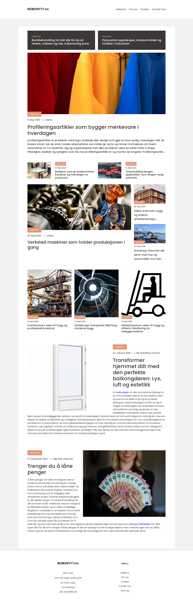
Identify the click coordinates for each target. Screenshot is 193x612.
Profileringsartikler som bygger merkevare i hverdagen (83, 130)
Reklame (121, 9)
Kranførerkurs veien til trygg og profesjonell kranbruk (47, 327)
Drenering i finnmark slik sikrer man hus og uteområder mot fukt (149, 255)
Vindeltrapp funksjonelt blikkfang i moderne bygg (96, 327)
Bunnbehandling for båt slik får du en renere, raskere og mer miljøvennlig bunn (60, 41)
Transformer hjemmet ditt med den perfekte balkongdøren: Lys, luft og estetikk (137, 372)
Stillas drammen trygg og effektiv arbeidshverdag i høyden (148, 215)
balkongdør (122, 392)
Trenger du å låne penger (50, 469)
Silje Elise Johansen (63, 459)
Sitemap (125, 590)
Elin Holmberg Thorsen (148, 353)
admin (49, 120)
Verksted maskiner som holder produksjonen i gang (76, 245)
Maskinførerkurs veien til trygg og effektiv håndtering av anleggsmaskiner (142, 328)
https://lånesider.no (143, 524)
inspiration (36, 36)
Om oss (133, 9)
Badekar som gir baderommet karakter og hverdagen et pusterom (74, 174)
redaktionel (35, 453)
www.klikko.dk (70, 591)
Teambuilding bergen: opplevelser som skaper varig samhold (144, 174)
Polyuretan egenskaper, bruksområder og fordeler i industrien (131, 41)
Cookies (144, 9)
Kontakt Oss (159, 9)
